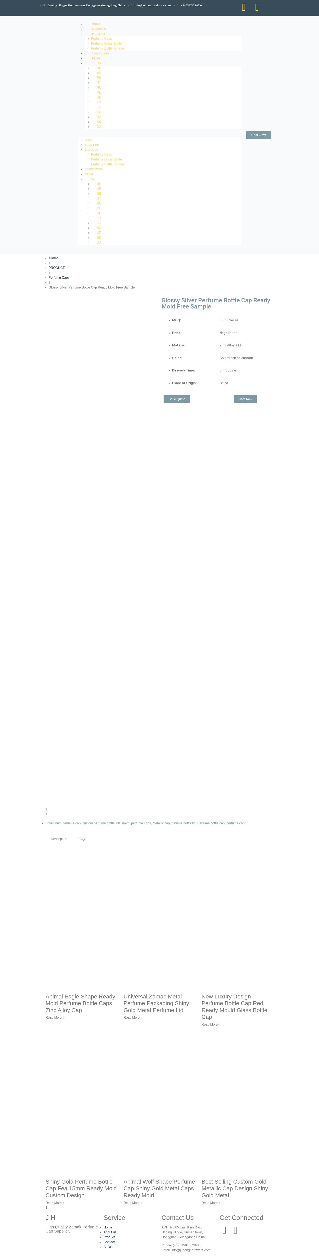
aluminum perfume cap (64, 823)
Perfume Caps (101, 38)
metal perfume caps (136, 823)
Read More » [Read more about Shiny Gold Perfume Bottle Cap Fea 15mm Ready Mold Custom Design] (55, 1203)
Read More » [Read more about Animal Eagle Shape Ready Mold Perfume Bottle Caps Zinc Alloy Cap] (55, 1017)
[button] (159, 135)
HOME (89, 139)
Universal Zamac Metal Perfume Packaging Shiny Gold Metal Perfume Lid (156, 1003)
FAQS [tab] (82, 839)
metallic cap (161, 823)
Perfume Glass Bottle (106, 43)
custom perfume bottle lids (101, 823)
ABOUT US (92, 144)
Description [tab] (59, 839)
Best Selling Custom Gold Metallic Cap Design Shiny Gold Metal (235, 1188)
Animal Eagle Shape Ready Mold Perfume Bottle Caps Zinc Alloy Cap (80, 1003)
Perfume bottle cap (211, 823)
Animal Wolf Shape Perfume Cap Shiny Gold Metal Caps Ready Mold (159, 1188)
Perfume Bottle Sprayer (108, 164)
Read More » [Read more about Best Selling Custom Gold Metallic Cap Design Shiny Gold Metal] (211, 1203)
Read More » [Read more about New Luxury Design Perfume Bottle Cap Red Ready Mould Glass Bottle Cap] (211, 1024)
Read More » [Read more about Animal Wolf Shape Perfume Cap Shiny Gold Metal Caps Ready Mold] (132, 1203)
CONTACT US (93, 169)
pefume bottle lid (184, 823)
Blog (89, 174)
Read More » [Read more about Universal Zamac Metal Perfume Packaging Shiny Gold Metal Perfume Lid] (132, 1017)
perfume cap (235, 823)
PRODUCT (98, 33)
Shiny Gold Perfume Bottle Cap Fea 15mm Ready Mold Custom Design (81, 1188)
